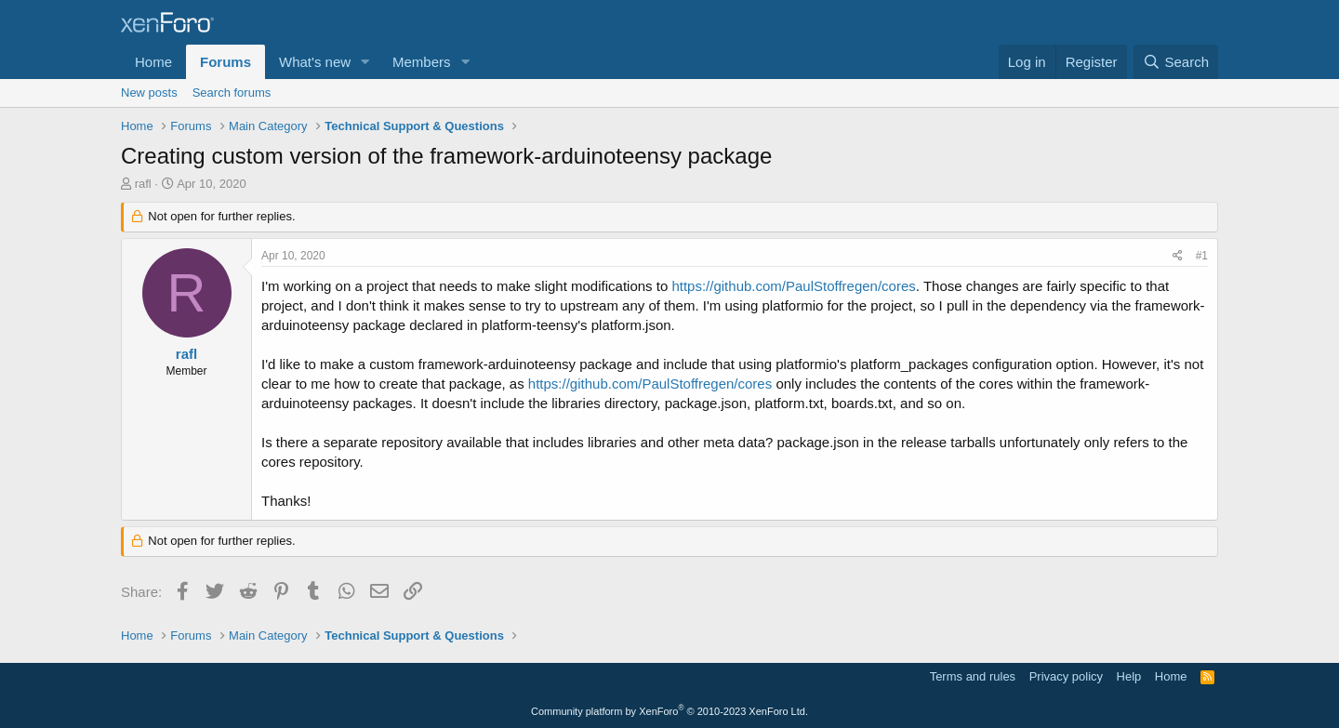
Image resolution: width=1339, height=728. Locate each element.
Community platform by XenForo (669, 711)
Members (421, 62)
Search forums (232, 92)
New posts (149, 92)
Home (153, 62)
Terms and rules (972, 676)
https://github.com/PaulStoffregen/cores (793, 286)
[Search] (1176, 62)
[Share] (1177, 256)
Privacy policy (1066, 676)
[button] (365, 62)
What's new (315, 62)
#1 (1202, 255)
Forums (225, 62)
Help (1129, 676)
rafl (143, 184)
